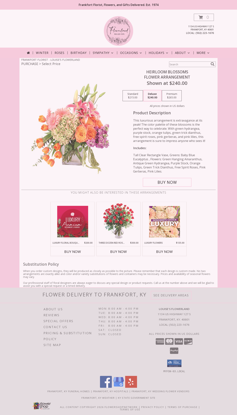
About (183, 53)
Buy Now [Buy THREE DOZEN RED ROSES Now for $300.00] (118, 251)
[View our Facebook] (106, 386)
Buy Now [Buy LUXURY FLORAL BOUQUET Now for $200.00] (72, 251)
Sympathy (103, 53)
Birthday (78, 53)
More (203, 53)
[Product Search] (189, 64)
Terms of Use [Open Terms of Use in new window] (130, 409)
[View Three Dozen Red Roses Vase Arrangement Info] (118, 221)
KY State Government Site (137, 397)
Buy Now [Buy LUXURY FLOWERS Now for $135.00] (164, 251)
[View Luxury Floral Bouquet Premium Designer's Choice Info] (72, 221)
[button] (204, 17)
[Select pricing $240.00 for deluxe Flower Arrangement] (152, 95)
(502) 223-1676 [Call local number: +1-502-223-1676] (205, 33)
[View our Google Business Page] (118, 386)
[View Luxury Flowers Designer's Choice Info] (164, 221)
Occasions (131, 53)
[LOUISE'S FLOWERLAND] (118, 30)
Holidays (159, 53)
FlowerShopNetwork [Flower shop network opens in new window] (121, 407)
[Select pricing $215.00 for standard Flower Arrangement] (133, 95)
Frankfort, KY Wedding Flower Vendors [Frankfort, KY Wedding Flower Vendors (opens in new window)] (161, 391)
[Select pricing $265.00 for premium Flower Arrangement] (171, 95)
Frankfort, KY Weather (98, 397)
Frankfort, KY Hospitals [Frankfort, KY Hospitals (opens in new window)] (110, 391)
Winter (42, 53)
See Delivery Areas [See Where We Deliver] (171, 295)
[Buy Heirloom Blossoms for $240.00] (167, 182)
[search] (213, 64)
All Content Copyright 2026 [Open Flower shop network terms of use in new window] (82, 407)
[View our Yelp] (131, 386)
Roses (59, 53)
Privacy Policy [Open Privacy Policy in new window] (152, 407)
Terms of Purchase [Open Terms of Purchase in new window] (183, 407)
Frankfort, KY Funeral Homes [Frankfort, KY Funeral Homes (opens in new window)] (68, 391)
